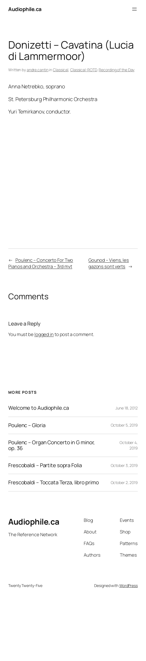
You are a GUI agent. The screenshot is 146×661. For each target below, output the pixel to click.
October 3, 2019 (124, 465)
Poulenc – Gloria (26, 425)
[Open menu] (134, 9)
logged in (44, 334)
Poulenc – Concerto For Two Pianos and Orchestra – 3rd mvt (40, 263)
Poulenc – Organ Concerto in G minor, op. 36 (51, 445)
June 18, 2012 (126, 408)
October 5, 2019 (124, 425)
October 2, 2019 (124, 482)
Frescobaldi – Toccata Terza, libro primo (53, 482)
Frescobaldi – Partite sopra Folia (45, 465)
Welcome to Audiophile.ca (38, 408)
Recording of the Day (116, 69)
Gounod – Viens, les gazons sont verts (108, 263)
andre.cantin (37, 69)
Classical (60, 69)
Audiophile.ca (25, 9)
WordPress (128, 585)
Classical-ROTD (83, 69)
